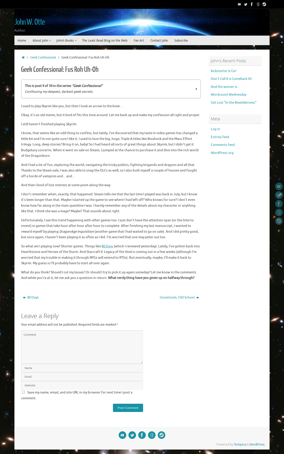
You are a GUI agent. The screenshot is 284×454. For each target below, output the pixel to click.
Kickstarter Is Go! (223, 71)
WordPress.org (222, 153)
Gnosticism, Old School (179, 297)
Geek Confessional (43, 57)
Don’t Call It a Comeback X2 (231, 79)
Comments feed (223, 145)
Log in (215, 129)
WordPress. (257, 444)
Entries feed (220, 137)
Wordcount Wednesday (228, 95)
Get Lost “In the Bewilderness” (233, 103)
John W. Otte (29, 22)
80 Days (107, 246)
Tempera (240, 444)
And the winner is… (226, 87)
